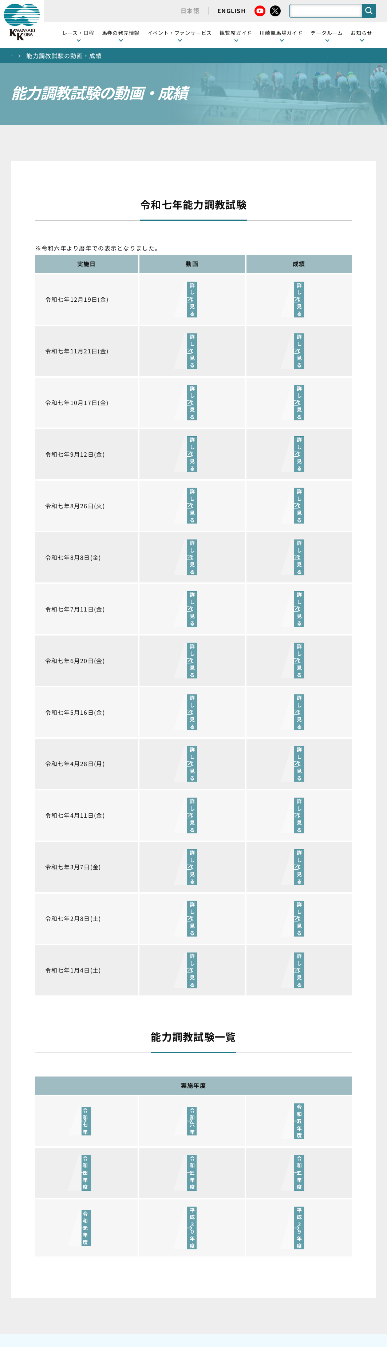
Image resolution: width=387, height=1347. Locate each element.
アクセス (247, 1132)
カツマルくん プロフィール (264, 1066)
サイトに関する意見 (142, 1290)
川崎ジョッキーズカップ (264, 1224)
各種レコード (253, 1209)
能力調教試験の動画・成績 (264, 1193)
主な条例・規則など (247, 1272)
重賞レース (73, 1028)
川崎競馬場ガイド (258, 1005)
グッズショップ (255, 1017)
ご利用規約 (304, 1272)
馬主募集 (327, 1028)
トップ (20, 55)
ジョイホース (76, 1124)
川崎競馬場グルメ (258, 1028)
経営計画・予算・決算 (174, 1272)
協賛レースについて (85, 1059)
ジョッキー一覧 (255, 1166)
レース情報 (73, 1017)
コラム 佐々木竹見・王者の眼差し (88, 1074)
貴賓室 (148, 1074)
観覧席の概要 (157, 1039)
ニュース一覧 (332, 1005)
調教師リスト (253, 1178)
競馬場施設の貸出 (338, 1051)
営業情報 (327, 1017)
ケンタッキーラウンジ (168, 1085)
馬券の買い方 (253, 1051)
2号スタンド (155, 1062)
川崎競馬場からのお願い (264, 1117)
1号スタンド (155, 1051)
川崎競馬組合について (98, 1272)
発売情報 (71, 1113)
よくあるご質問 (255, 1101)
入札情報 (260, 1290)
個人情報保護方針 (209, 1290)
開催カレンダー (79, 1005)
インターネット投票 (85, 1135)
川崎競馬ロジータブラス (264, 1086)
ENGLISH (231, 10)
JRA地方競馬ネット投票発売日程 (85, 1155)
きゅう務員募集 (335, 1039)
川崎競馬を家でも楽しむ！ (88, 1043)
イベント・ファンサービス (179, 32)
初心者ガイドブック (261, 1039)
